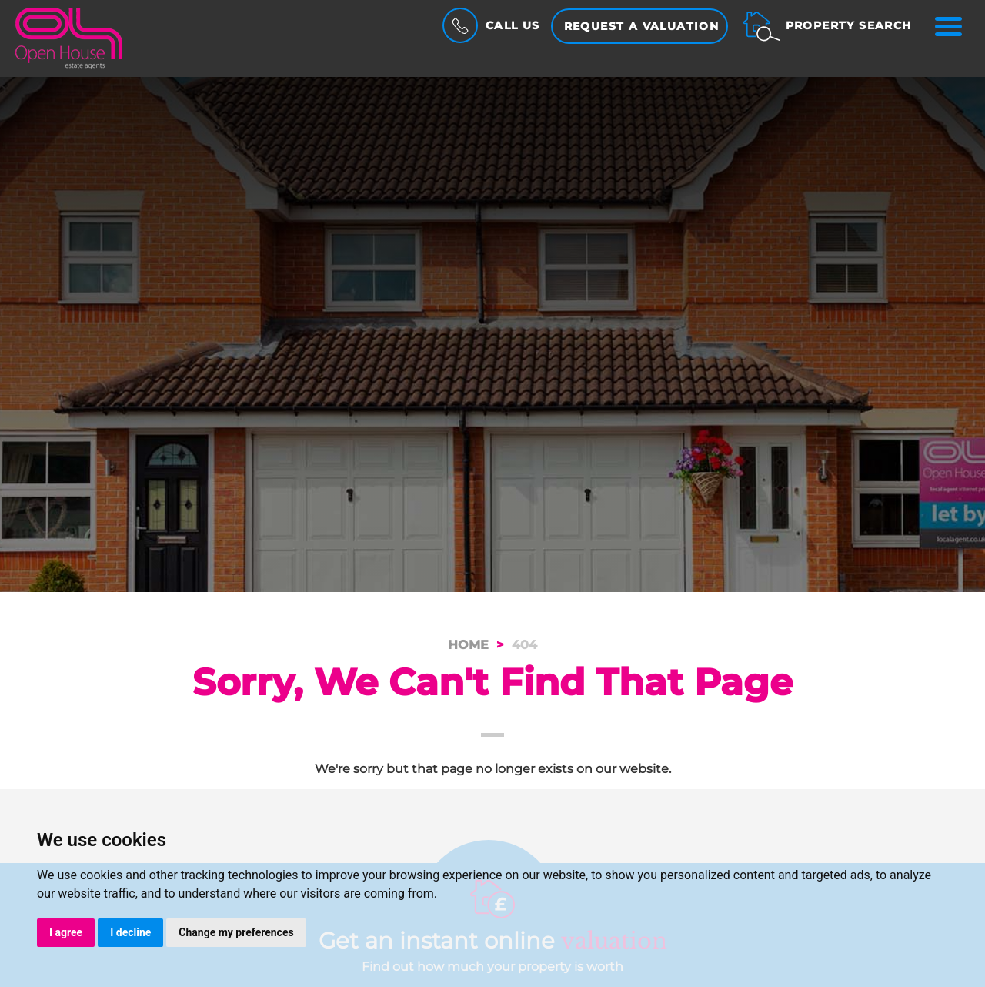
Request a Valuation (642, 26)
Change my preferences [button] (236, 932)
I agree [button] (65, 932)
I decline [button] (130, 932)
